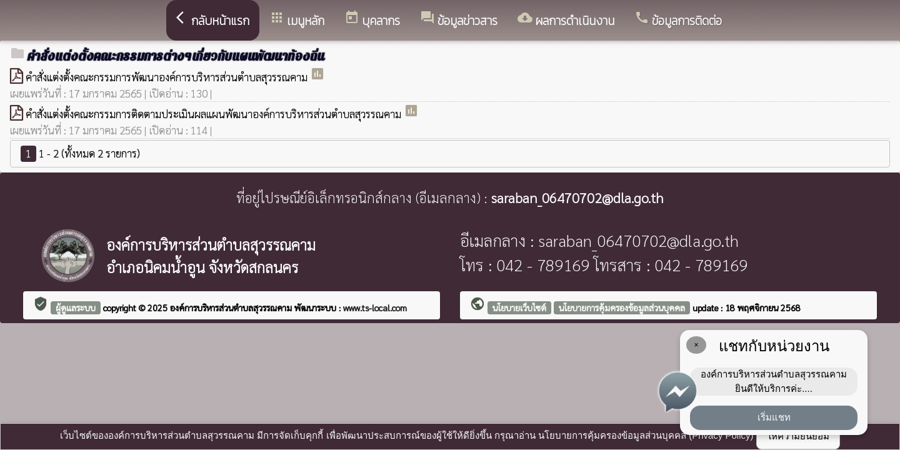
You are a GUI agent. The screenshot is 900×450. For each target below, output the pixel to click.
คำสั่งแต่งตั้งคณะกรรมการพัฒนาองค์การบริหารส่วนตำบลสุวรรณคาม (168, 77)
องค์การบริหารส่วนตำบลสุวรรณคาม (232, 307)
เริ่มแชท (774, 417)
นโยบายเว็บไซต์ (519, 307)
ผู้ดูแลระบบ (76, 307)
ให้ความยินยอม (798, 436)
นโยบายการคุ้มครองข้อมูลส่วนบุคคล (622, 307)
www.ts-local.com (375, 307)
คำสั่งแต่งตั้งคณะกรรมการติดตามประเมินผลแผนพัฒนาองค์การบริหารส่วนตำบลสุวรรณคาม (215, 114)
